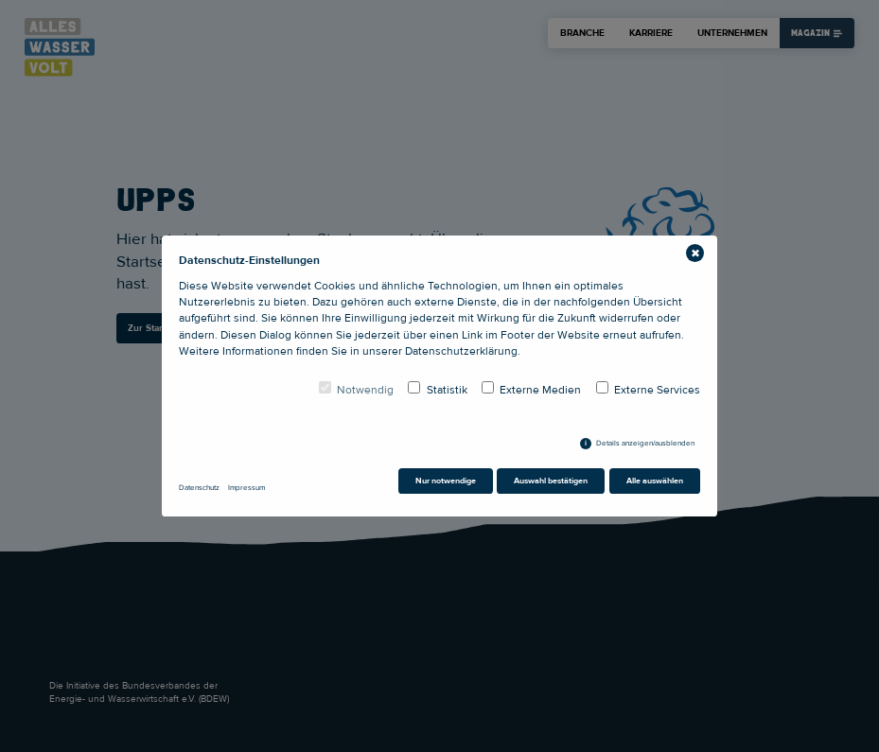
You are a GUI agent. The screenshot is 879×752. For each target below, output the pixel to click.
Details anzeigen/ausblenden (645, 443)
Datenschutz (199, 487)
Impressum (246, 487)
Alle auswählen (654, 481)
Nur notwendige (445, 481)
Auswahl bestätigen (551, 481)
